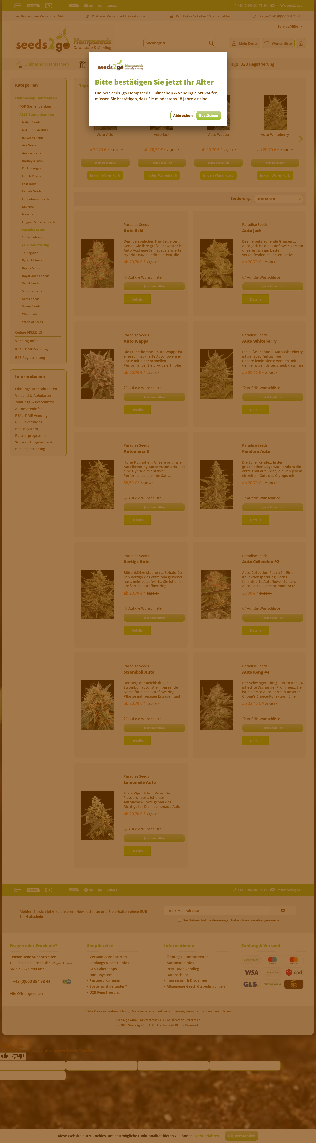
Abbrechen (183, 115)
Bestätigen (208, 115)
